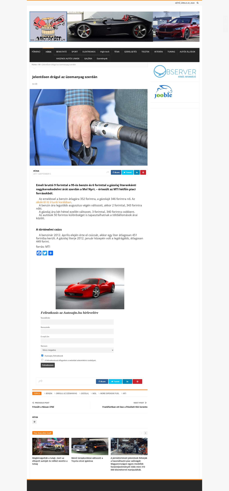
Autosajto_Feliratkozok (52, 356)
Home (34, 64)
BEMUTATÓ (61, 51)
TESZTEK (145, 51)
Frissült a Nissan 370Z (43, 406)
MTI (124, 393)
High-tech (104, 51)
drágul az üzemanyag (66, 393)
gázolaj (85, 393)
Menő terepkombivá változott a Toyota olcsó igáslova (87, 459)
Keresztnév (45, 327)
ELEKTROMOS (89, 51)
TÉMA (116, 51)
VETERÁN (158, 51)
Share (116, 172)
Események (102, 58)
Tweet (128, 172)
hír (39, 64)
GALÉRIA (88, 58)
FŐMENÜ (36, 51)
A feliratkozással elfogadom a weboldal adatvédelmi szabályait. (68, 360)
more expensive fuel (109, 393)
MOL (94, 393)
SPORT (75, 51)
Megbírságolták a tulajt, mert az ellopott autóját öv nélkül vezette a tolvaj (49, 461)
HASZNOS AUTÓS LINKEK (67, 58)
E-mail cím (45, 336)
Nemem (44, 346)
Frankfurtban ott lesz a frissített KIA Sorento (125, 406)
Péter (36, 171)
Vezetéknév (45, 318)
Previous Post (40, 402)
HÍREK (48, 52)
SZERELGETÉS (130, 51)
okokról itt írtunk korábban (53, 202)
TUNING (171, 51)
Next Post (140, 402)
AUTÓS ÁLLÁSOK (187, 51)
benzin (49, 393)
